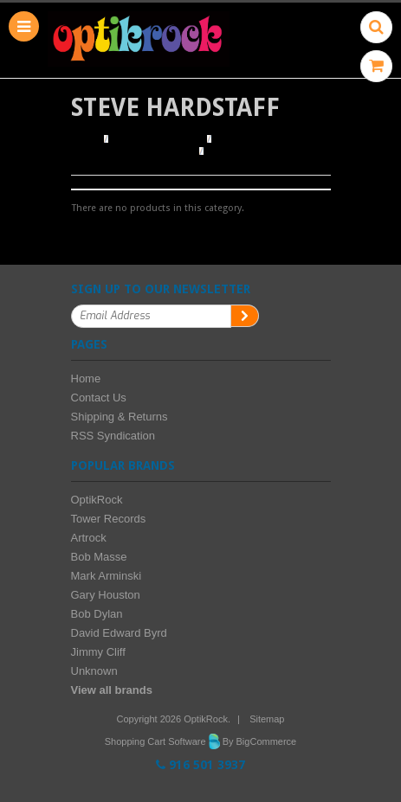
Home (85, 139)
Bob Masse (99, 556)
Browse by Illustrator (133, 151)
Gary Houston (105, 594)
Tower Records (108, 518)
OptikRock (97, 499)
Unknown (94, 670)
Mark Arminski (106, 575)
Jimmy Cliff (98, 651)
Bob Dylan (97, 613)
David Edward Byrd (119, 632)
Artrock (89, 537)
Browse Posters (159, 139)
